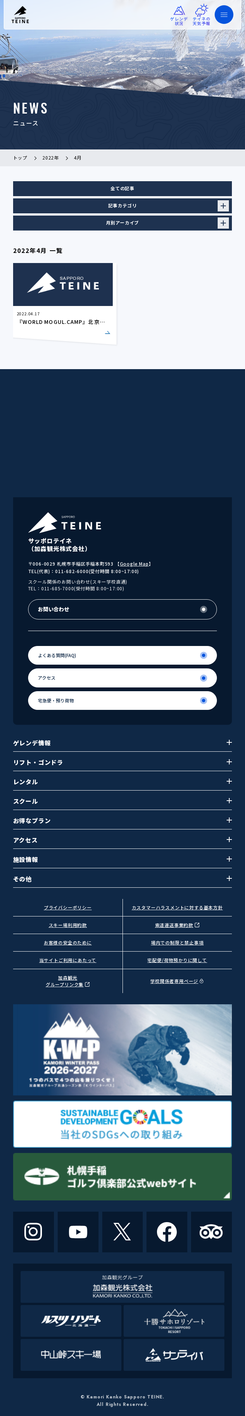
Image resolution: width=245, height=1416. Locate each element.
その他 (122, 878)
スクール (122, 801)
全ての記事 (122, 188)
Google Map (134, 563)
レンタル (122, 781)
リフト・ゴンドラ (122, 762)
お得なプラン (122, 820)
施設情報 (122, 859)
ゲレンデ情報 (122, 742)
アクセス (122, 839)
